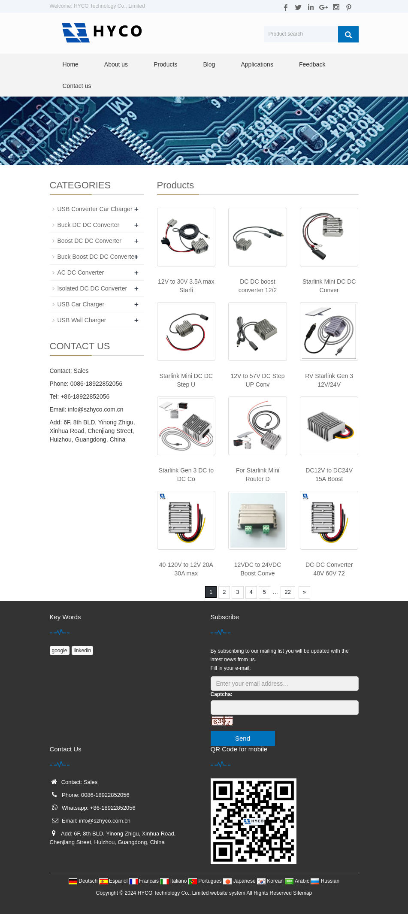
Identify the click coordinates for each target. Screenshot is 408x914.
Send (242, 738)
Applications (257, 64)
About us (116, 64)
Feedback (312, 64)
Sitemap (302, 893)
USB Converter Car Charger (95, 209)
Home (71, 64)
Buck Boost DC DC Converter (96, 256)
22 (288, 592)
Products (165, 64)
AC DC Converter (80, 272)
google (59, 651)
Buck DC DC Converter (88, 224)
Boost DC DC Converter (89, 240)
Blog (209, 64)
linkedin (82, 651)
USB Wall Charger (81, 320)
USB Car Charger (81, 304)
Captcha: (222, 694)
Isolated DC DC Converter (92, 288)
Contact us (77, 85)
